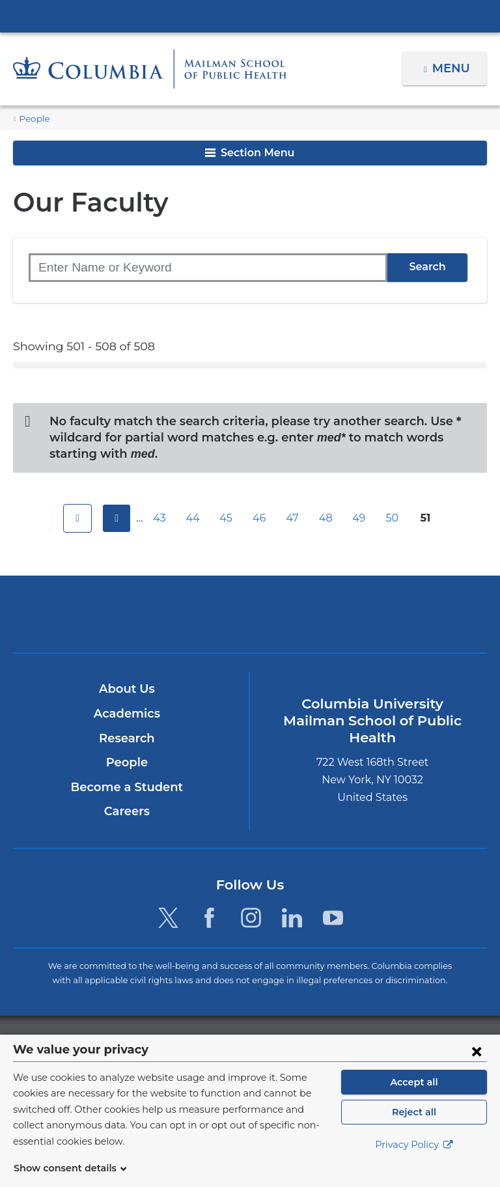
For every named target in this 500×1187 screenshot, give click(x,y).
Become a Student (127, 787)
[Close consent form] (476, 1066)
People (32, 119)
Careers (126, 811)
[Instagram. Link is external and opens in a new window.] (251, 918)
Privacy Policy (414, 1161)
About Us (127, 689)
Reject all (413, 1128)
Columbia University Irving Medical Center (250, 16)
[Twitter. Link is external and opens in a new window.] (168, 918)
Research (126, 738)
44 (195, 518)
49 (361, 518)
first (75, 518)
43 (161, 518)
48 (327, 518)
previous (114, 518)
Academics (127, 714)
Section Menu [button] (249, 152)
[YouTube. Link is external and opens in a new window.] (333, 918)
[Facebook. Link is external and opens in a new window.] (209, 918)
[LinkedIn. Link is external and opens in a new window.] (292, 918)
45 (228, 518)
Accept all (414, 1098)
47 (294, 518)
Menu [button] (453, 68)
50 (394, 518)
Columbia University (276, 1041)
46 (261, 518)
